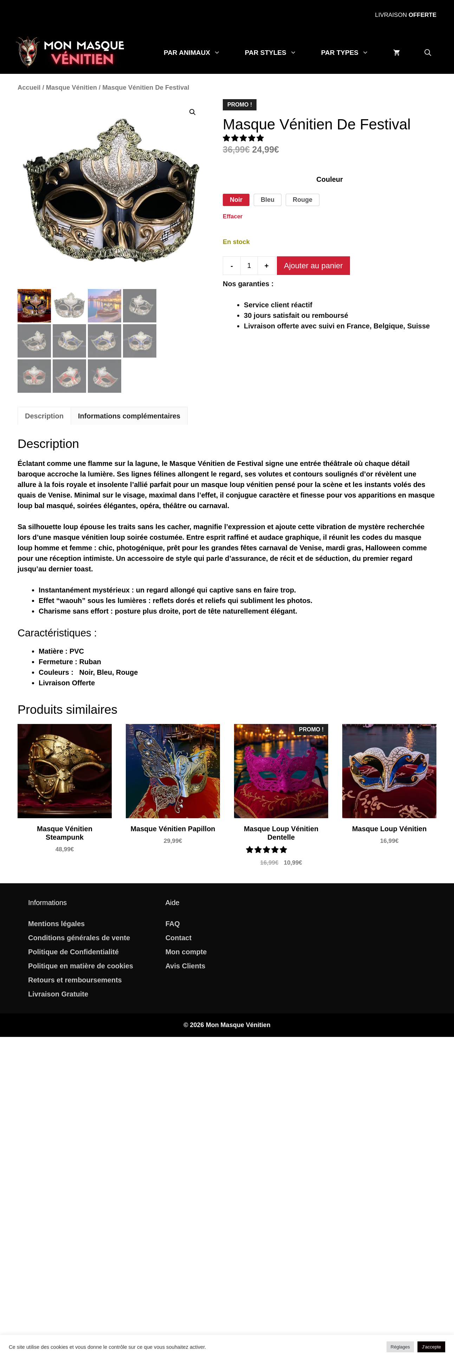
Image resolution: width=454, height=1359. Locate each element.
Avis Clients (186, 966)
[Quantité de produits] (249, 265)
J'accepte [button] (431, 1347)
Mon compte (186, 952)
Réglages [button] (400, 1347)
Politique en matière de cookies (80, 966)
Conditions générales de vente (79, 938)
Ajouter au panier (313, 265)
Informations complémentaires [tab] (129, 416)
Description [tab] (44, 416)
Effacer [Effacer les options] (232, 216)
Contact (179, 938)
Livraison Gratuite (58, 994)
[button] (427, 52)
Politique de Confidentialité (73, 952)
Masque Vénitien (71, 87)
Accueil (29, 87)
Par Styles (277, 52)
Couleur (329, 179)
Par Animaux (198, 52)
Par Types (351, 52)
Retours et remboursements (75, 980)
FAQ (173, 924)
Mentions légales (56, 924)
